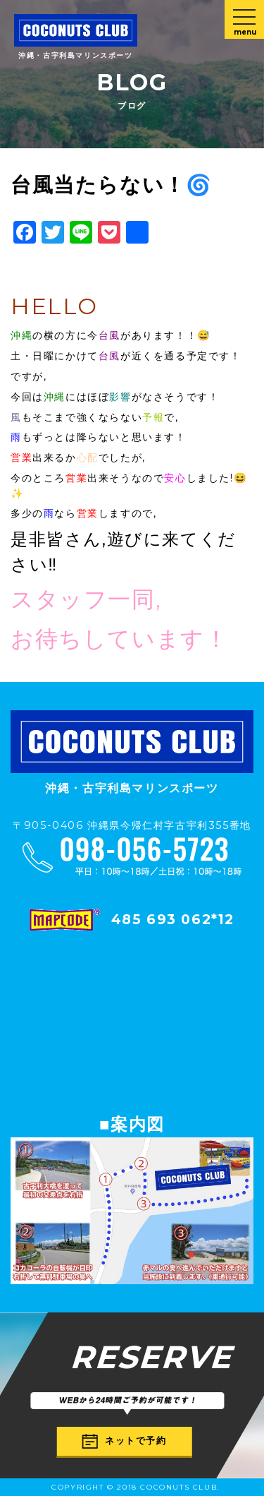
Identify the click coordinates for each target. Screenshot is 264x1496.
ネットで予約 (124, 1440)
